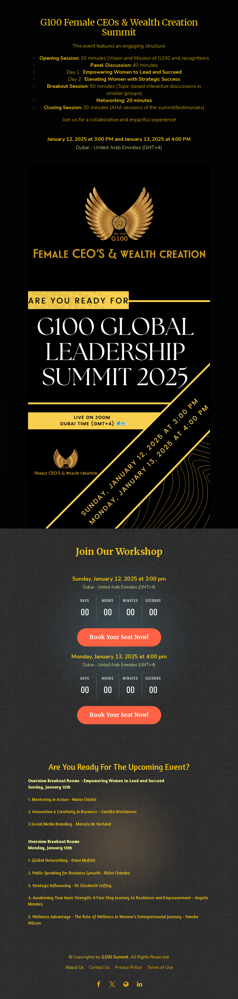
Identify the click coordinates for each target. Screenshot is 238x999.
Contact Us (99, 967)
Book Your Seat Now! (119, 637)
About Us (74, 967)
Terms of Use (160, 967)
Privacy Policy (128, 967)
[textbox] (119, 882)
